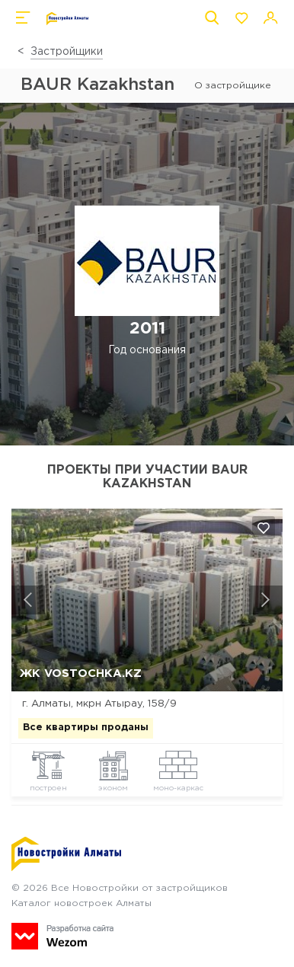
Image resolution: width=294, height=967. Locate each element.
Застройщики (66, 51)
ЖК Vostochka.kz (81, 673)
